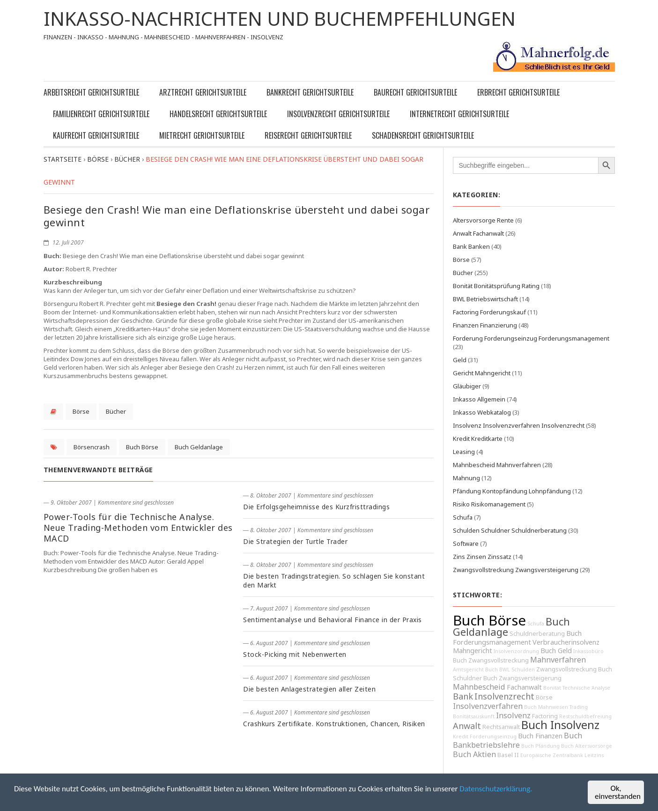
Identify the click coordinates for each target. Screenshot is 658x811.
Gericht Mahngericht (481, 373)
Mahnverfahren (558, 660)
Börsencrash (92, 447)
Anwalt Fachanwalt (478, 233)
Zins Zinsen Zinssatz (482, 556)
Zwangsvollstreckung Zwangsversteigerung (515, 569)
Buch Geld (556, 650)
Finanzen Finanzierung (485, 325)
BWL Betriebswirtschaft (485, 299)
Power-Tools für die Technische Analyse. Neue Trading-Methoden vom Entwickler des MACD (138, 527)
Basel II (508, 755)
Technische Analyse (586, 688)
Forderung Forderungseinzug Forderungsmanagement (531, 338)
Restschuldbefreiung (585, 716)
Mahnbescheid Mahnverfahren (497, 465)
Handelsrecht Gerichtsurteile (218, 113)
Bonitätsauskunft (474, 716)
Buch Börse (142, 447)
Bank (463, 696)
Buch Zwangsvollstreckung (491, 660)
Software (466, 543)
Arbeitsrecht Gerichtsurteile (91, 92)
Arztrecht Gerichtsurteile (202, 92)
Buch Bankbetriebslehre (517, 740)
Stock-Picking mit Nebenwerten (295, 654)
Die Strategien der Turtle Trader (295, 541)
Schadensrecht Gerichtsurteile (423, 135)
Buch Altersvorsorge (586, 746)
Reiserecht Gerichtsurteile (308, 135)
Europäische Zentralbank (551, 755)
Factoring (545, 716)
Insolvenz (513, 715)
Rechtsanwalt (501, 727)
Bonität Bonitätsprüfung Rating (496, 286)
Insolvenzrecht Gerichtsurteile (338, 113)
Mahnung (466, 478)
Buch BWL (497, 669)
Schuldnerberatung (537, 634)
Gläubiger (467, 386)
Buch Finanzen (540, 735)
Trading (578, 707)
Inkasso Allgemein (479, 399)
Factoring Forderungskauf (489, 312)
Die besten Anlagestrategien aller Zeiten (309, 689)
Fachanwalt (524, 687)
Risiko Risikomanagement (489, 504)
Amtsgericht (468, 669)
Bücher (116, 411)
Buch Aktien (474, 754)
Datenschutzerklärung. (495, 789)
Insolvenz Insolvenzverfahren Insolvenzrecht (518, 425)
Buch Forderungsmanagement (517, 638)
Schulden (523, 669)
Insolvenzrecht (504, 696)
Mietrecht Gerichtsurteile (201, 135)
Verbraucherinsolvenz (565, 642)
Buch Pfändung (540, 746)
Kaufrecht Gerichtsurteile (96, 135)
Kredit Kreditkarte (478, 438)
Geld (459, 360)
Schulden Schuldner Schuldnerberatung (510, 530)
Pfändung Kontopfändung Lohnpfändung (512, 491)
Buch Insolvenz (560, 724)
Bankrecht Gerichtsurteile (310, 92)
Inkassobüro (588, 651)
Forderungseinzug (493, 736)
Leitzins (594, 755)
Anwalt (467, 725)
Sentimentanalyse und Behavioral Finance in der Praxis (332, 619)
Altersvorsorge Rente (483, 220)
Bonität (552, 688)
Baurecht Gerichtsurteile (415, 92)
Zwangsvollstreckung (566, 669)
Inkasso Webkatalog (482, 412)
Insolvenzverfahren (488, 706)
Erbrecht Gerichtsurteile (518, 92)
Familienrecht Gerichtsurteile (101, 113)
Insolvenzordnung (516, 651)
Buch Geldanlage (199, 447)
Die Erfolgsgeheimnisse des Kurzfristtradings (316, 506)
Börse (81, 411)
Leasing (464, 451)
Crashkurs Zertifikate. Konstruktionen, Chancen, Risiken (334, 723)
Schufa (463, 517)
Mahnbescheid (479, 687)
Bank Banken (471, 246)
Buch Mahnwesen (546, 707)
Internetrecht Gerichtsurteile (459, 113)
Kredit (460, 736)
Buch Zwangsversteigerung (522, 678)
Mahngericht (472, 650)
